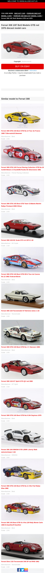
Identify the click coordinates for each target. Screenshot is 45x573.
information (33, 70)
